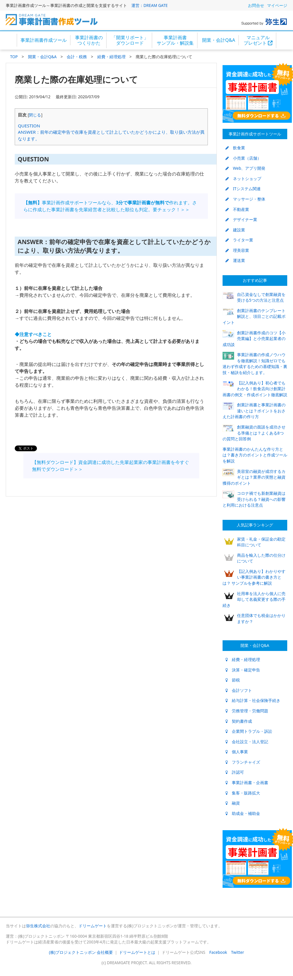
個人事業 (236, 751)
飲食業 (235, 147)
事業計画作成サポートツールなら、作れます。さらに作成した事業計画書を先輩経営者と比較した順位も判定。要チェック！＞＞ (110, 206)
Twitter (237, 952)
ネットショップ (243, 178)
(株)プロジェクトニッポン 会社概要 (81, 952)
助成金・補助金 (242, 813)
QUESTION (29, 126)
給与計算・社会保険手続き (252, 700)
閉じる (35, 115)
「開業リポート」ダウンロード (129, 40)
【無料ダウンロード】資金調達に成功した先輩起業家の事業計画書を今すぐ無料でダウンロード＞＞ (110, 465)
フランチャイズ (242, 762)
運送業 (235, 260)
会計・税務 (77, 56)
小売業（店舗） (243, 158)
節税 (232, 680)
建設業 (235, 230)
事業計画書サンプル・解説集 (175, 40)
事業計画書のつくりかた (89, 40)
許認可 (234, 772)
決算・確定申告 (242, 670)
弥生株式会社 (38, 925)
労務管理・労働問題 (246, 710)
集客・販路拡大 (242, 793)
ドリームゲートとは (137, 952)
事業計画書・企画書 (246, 782)
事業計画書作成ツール (43, 40)
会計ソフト (238, 690)
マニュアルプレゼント (258, 40)
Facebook (218, 952)
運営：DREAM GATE (149, 5)
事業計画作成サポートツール (255, 134)
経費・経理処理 (111, 56)
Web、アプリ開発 (245, 168)
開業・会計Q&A (218, 40)
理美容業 (237, 250)
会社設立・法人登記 (246, 741)
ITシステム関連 (243, 188)
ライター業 (239, 240)
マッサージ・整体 (245, 199)
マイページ (277, 5)
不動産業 (237, 209)
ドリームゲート (93, 925)
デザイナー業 (241, 219)
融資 (232, 803)
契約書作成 (238, 721)
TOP (14, 56)
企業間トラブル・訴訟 (248, 731)
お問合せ (256, 5)
